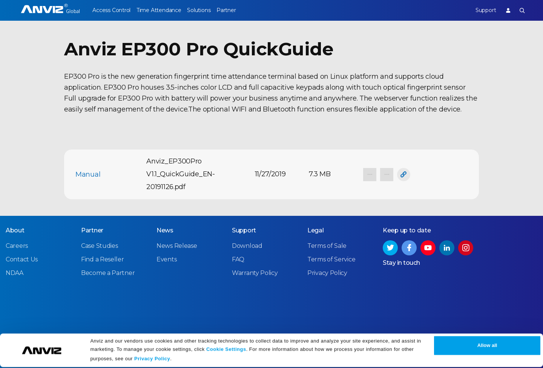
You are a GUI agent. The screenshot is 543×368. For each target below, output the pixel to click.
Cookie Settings (226, 350)
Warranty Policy (255, 272)
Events (166, 259)
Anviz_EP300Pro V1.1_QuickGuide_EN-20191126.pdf (180, 174)
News (164, 230)
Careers (17, 245)
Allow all (487, 346)
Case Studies (99, 245)
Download (247, 245)
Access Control (111, 10)
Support (480, 10)
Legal (315, 230)
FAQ (238, 259)
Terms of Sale (327, 245)
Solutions (209, 10)
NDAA (14, 272)
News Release (176, 245)
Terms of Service (331, 259)
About (15, 230)
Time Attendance (164, 10)
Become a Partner (108, 272)
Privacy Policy (152, 359)
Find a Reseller (102, 259)
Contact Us (22, 259)
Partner (242, 10)
